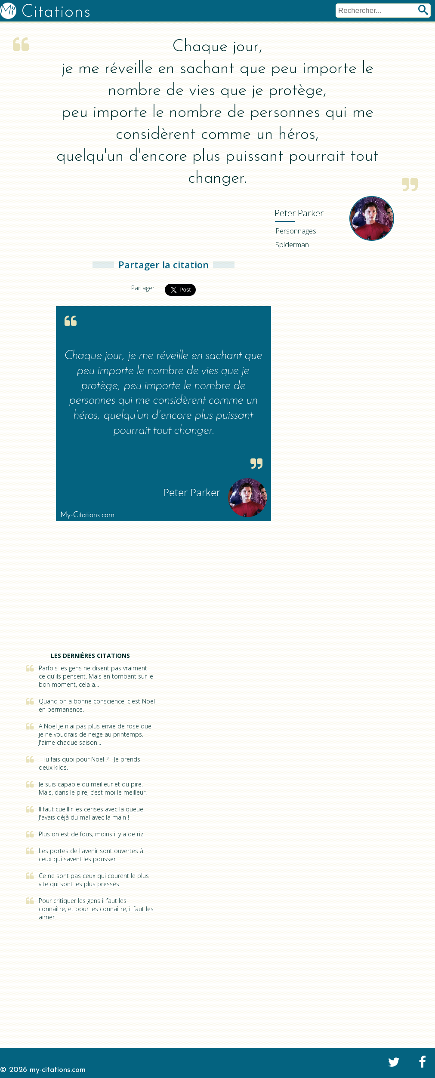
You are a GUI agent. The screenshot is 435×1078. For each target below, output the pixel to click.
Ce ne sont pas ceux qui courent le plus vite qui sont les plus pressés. (94, 880)
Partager (142, 288)
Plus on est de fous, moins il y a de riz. (92, 834)
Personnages (295, 231)
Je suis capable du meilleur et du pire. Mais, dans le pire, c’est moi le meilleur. (93, 788)
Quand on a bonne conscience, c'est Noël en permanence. (97, 705)
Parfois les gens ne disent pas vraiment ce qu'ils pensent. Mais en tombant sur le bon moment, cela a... (96, 676)
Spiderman (292, 244)
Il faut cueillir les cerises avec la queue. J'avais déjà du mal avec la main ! (92, 813)
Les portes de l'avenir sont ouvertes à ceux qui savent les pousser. (91, 855)
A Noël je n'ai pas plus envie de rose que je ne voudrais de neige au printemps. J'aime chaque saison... (95, 734)
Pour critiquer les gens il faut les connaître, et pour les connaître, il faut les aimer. (96, 909)
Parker (299, 213)
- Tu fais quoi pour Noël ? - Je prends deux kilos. (89, 763)
